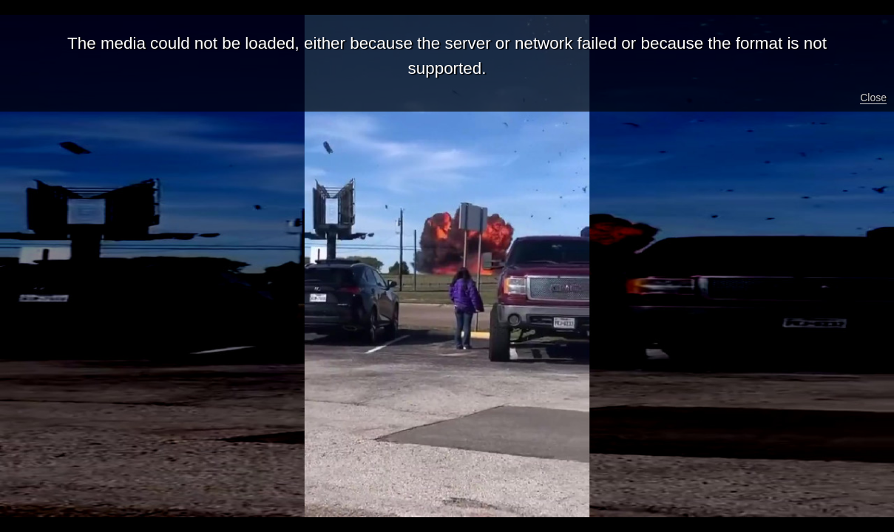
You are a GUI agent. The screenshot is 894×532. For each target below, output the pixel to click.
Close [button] (873, 97)
